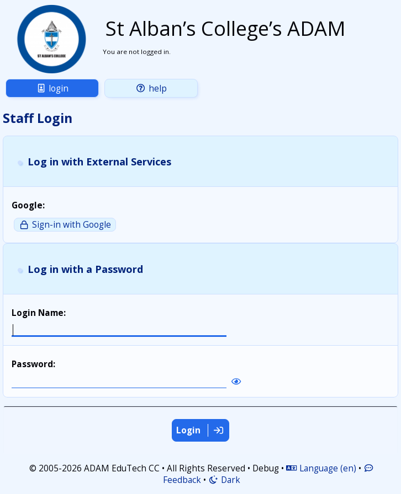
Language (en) (321, 468)
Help (150, 88)
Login (52, 88)
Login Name (38, 313)
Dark (224, 480)
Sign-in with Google (64, 224)
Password (32, 364)
